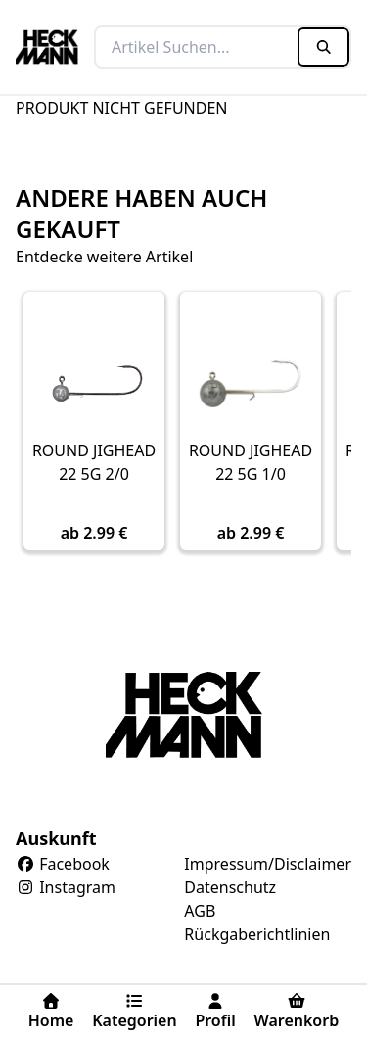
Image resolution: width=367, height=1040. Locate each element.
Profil (215, 1012)
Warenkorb (296, 1012)
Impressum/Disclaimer (267, 864)
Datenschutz (230, 887)
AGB (199, 911)
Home (51, 1012)
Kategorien (134, 1012)
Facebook (63, 864)
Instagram (65, 887)
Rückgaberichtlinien (257, 934)
